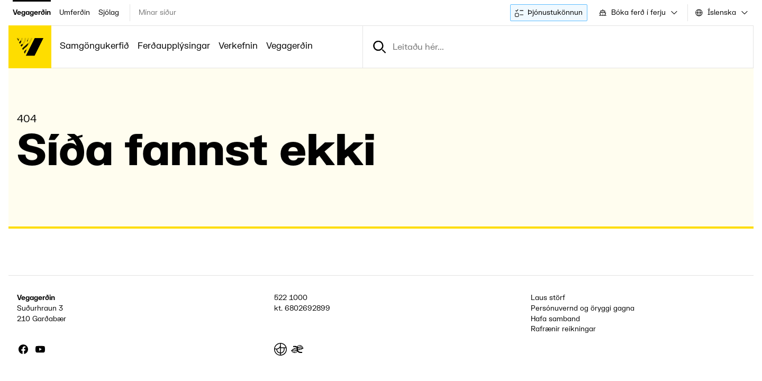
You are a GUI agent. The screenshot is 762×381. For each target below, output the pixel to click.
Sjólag (108, 12)
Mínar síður (157, 12)
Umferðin (74, 12)
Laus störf (548, 297)
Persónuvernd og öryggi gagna (582, 308)
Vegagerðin (32, 12)
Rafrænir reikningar (563, 328)
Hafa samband (555, 318)
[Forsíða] (29, 46)
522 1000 (290, 297)
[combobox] (637, 12)
